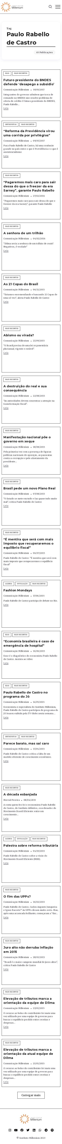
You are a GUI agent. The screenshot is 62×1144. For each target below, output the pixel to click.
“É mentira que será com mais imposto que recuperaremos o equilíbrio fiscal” (28, 543)
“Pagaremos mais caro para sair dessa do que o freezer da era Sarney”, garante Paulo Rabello (29, 186)
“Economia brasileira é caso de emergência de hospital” (28, 643)
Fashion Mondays (17, 590)
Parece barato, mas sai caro (26, 743)
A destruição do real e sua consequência (25, 388)
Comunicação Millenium (16, 89)
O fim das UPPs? (17, 896)
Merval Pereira (11, 800)
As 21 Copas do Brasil (20, 284)
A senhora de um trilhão (23, 233)
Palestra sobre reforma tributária (30, 845)
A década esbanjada (20, 794)
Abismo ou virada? (18, 335)
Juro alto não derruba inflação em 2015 (28, 949)
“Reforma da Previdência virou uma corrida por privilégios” (29, 133)
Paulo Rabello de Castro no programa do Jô (25, 694)
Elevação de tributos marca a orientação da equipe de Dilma (29, 1001)
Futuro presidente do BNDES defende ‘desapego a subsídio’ (28, 82)
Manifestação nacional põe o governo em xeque (27, 439)
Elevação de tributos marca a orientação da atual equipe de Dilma (28, 1054)
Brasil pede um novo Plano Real (29, 488)
